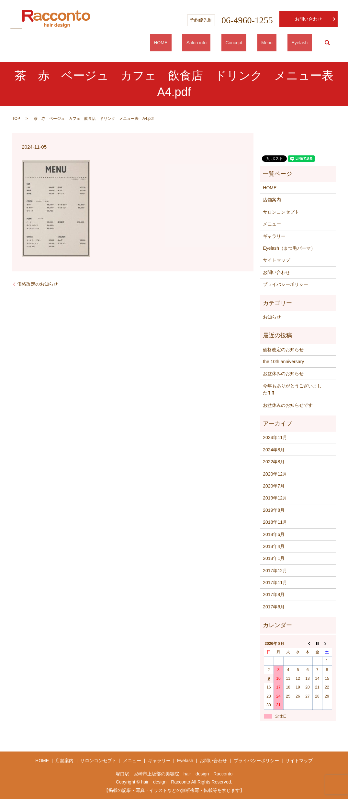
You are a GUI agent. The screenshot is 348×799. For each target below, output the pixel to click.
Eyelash (304, 42)
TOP (16, 118)
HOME (197, 42)
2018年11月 (275, 522)
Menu (279, 42)
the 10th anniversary (283, 361)
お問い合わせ (308, 19)
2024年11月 (275, 437)
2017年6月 (274, 606)
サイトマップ (276, 260)
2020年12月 (275, 474)
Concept (253, 42)
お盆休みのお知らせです (288, 405)
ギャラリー (274, 236)
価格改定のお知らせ (37, 284)
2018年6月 (274, 534)
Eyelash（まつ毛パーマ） (289, 248)
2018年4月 (274, 546)
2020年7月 (274, 486)
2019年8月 (274, 510)
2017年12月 (275, 570)
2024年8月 (274, 449)
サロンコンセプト (281, 212)
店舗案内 (272, 199)
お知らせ (272, 317)
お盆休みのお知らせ (283, 373)
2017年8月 (274, 594)
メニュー (272, 223)
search (327, 42)
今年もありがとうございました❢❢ (292, 389)
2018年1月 (274, 558)
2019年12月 (275, 497)
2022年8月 (274, 461)
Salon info (224, 42)
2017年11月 (275, 582)
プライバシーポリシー (285, 284)
